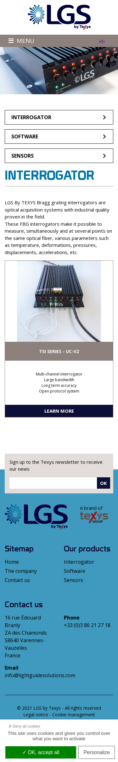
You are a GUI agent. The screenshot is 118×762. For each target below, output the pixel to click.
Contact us (17, 580)
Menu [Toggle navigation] (21, 40)
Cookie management (73, 715)
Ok (103, 483)
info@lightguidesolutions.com (40, 675)
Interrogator (59, 117)
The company (21, 570)
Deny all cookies (24, 726)
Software (59, 136)
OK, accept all (40, 752)
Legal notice (35, 715)
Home (12, 561)
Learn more (59, 411)
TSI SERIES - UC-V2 (59, 351)
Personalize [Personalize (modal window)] (96, 752)
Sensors (59, 155)
